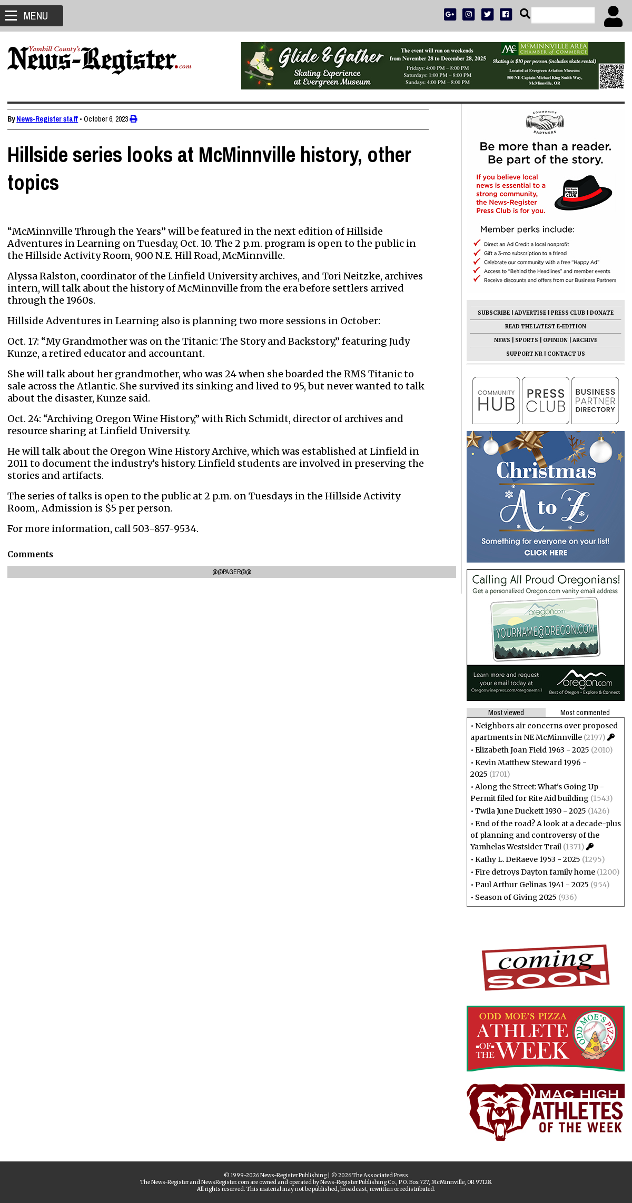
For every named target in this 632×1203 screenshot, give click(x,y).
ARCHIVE (581, 340)
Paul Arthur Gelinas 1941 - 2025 (529, 884)
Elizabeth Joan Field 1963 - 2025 (529, 750)
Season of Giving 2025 (513, 897)
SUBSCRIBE (491, 312)
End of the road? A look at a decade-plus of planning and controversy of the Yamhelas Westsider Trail (542, 835)
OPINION (552, 340)
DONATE (598, 312)
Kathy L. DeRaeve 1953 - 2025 (524, 859)
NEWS (499, 340)
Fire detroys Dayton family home (532, 872)
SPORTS (523, 340)
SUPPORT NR (521, 353)
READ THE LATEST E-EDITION (542, 326)
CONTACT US (563, 353)
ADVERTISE (527, 312)
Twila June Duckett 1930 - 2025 (527, 811)
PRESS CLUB (565, 312)
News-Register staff (50, 119)
